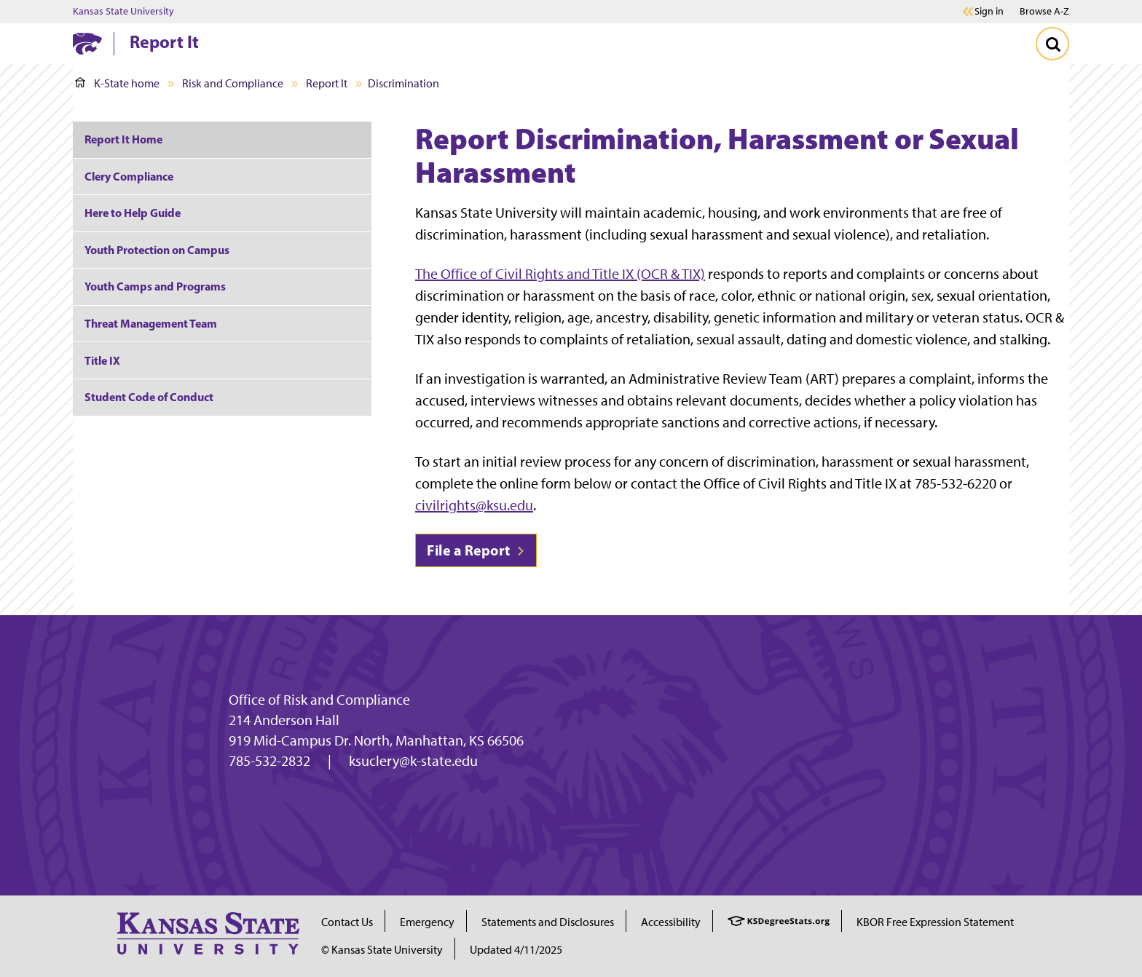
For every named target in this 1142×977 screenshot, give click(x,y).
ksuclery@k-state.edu (413, 761)
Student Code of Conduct (148, 396)
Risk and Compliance (232, 83)
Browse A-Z (1044, 11)
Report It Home (123, 139)
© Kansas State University (382, 950)
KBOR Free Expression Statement (935, 922)
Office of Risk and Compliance (319, 699)
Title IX (102, 360)
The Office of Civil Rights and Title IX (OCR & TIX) (560, 273)
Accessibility (671, 922)
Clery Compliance (128, 176)
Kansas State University (123, 11)
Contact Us (347, 922)
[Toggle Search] (1052, 43)
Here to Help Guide (132, 212)
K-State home (117, 83)
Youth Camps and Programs (155, 286)
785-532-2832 (269, 761)
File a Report (476, 550)
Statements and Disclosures (547, 922)
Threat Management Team (150, 323)
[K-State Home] (87, 43)
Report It (164, 41)
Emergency (427, 922)
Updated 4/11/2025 (516, 950)
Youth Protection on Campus (156, 249)
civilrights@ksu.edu (474, 505)
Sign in (989, 11)
